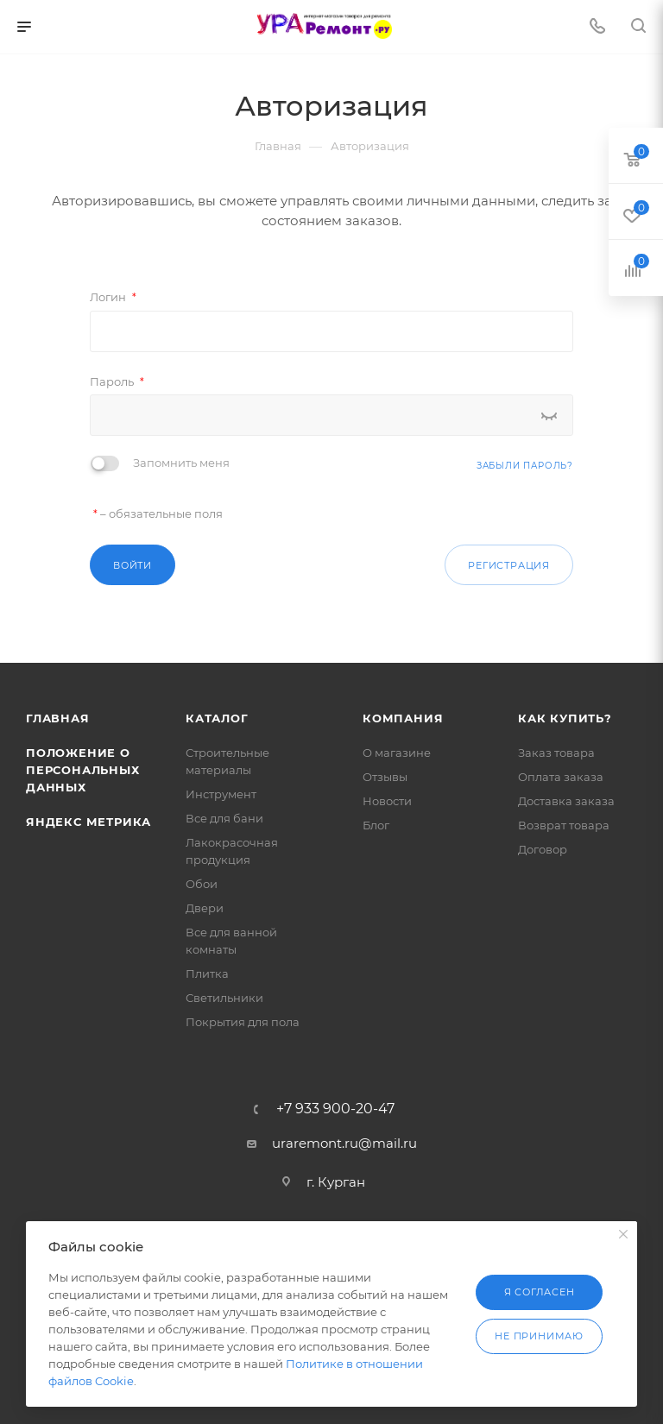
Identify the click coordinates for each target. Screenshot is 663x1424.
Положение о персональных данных (83, 770)
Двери (205, 908)
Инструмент (221, 794)
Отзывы (385, 777)
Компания (403, 718)
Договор (542, 849)
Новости (387, 801)
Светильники (224, 998)
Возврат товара (563, 825)
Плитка (207, 973)
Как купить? (565, 718)
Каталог (217, 718)
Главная (58, 718)
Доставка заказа (566, 801)
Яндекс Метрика (88, 822)
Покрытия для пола (243, 1022)
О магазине (397, 752)
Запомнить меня (181, 462)
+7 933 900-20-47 (335, 1109)
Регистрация (509, 565)
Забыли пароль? (525, 465)
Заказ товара (556, 752)
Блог (376, 825)
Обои (202, 884)
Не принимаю (539, 1336)
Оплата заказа (560, 777)
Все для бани (224, 818)
